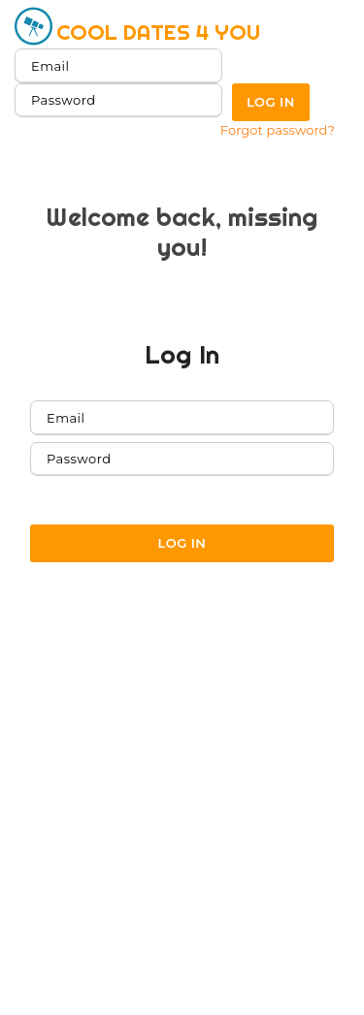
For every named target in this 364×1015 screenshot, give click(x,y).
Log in (271, 102)
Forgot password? (277, 130)
